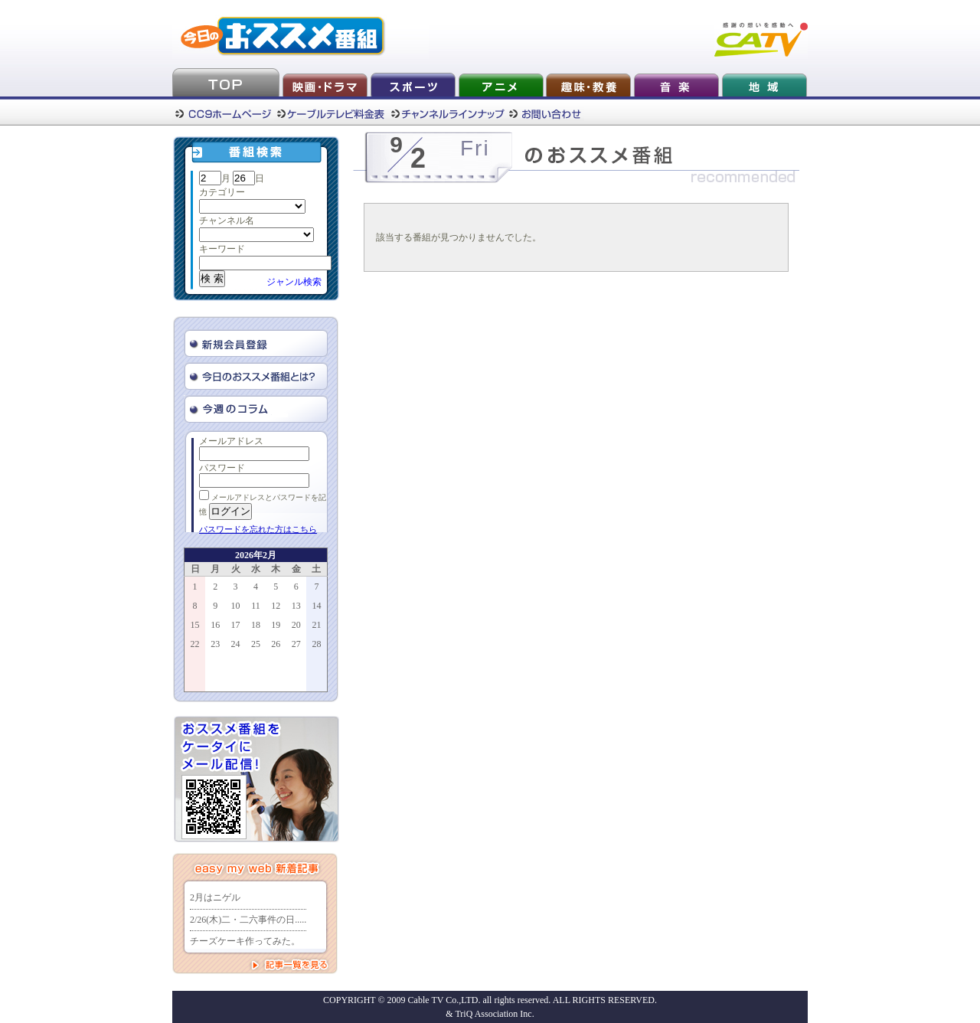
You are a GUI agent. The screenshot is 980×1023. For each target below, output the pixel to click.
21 (316, 624)
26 (275, 644)
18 (255, 624)
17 (235, 624)
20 (296, 624)
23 (215, 644)
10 (235, 605)
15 (195, 624)
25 (255, 644)
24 (235, 644)
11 (255, 605)
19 (275, 624)
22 (195, 644)
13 (296, 605)
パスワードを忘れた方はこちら (258, 529)
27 (296, 644)
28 (316, 644)
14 (316, 605)
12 (275, 605)
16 (215, 624)
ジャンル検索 (294, 281)
